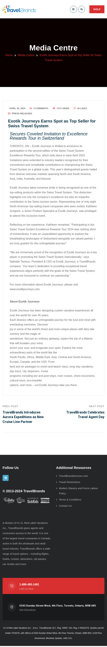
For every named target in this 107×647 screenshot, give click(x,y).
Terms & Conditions (70, 500)
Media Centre (26, 55)
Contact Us (65, 506)
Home (9, 55)
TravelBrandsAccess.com (73, 476)
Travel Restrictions (69, 483)
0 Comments (41, 108)
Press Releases (22, 114)
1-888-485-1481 (29, 585)
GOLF (96, 9)
